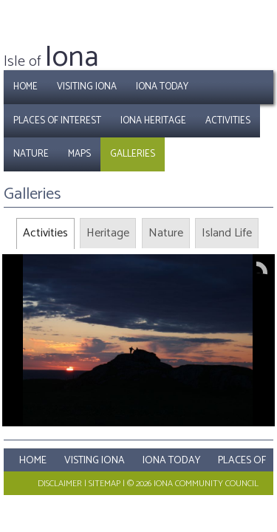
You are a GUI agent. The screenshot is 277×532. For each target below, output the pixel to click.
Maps (79, 154)
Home (25, 87)
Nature (31, 154)
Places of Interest (57, 121)
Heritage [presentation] (107, 233)
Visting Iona (94, 460)
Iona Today (162, 87)
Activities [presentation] (45, 233)
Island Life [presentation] (227, 233)
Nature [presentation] (165, 233)
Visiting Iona (87, 87)
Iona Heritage (153, 121)
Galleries (132, 154)
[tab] (45, 233)
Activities (227, 121)
